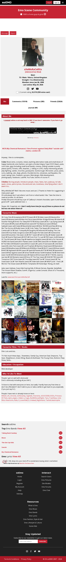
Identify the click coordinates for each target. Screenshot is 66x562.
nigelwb (29, 396)
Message (4, 33)
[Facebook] (31, 551)
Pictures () (38, 101)
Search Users (46, 476)
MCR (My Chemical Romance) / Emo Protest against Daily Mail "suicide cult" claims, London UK (33, 149)
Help (19, 490)
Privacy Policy (26, 559)
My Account (19, 487)
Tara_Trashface (51, 398)
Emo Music (33, 509)
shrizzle (13, 396)
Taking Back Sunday (9, 433)
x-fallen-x (21, 398)
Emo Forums (46, 487)
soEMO (6, 2)
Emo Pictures (46, 480)
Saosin (4, 447)
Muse (4, 438)
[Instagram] (45, 14)
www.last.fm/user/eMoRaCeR (19, 277)
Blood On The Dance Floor (26, 463)
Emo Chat (46, 490)
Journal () (33, 108)
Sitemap (20, 494)
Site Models (46, 483)
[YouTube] (39, 551)
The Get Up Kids (8, 442)
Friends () (56, 101)
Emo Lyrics (33, 516)
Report (13, 33)
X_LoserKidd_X (23, 400)
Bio (5, 101)
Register (19, 483)
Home (19, 476)
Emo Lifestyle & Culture (33, 523)
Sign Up (56, 2)
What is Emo (33, 505)
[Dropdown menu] (62, 2)
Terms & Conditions (11, 559)
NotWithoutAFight (37, 398)
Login (19, 480)
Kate (16, 400)
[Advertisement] (33, 25)
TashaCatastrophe (53, 400)
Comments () (19, 101)
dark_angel (12, 398)
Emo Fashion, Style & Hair (33, 519)
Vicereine (36, 396)
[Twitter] (35, 551)
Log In (49, 2)
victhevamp (36, 137)
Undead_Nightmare (37, 400)
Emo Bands (33, 512)
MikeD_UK (5, 396)
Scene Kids (33, 526)
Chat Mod (36, 72)
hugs (27, 398)
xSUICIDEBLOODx (47, 396)
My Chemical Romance (10, 452)
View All (21, 428)
